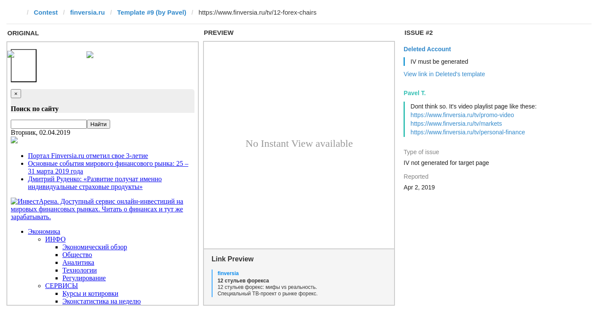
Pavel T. (414, 93)
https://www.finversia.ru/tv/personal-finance (467, 132)
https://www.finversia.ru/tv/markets (456, 123)
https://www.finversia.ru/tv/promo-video (462, 115)
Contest (46, 12)
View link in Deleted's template (444, 74)
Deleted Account (427, 49)
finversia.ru (87, 12)
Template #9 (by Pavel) (151, 12)
